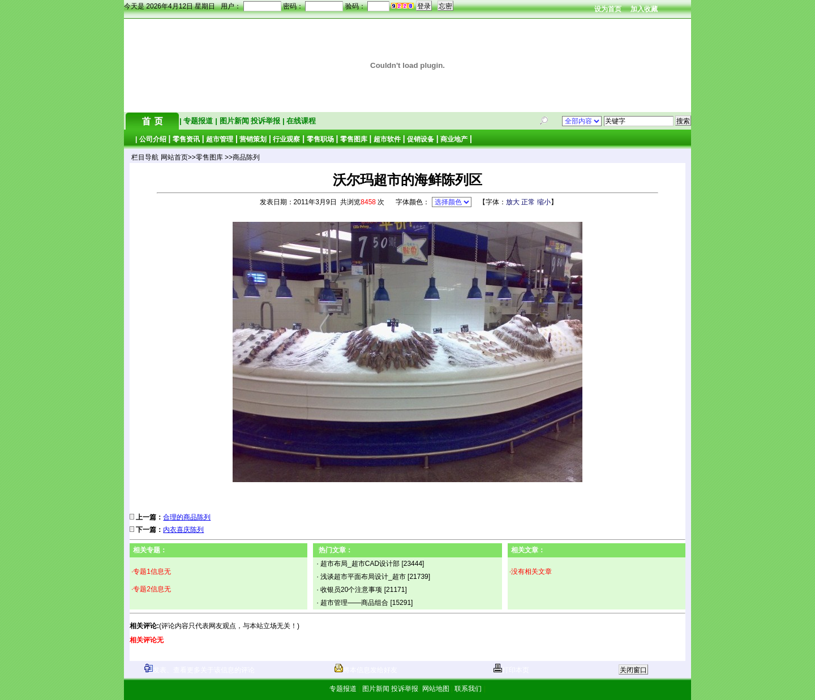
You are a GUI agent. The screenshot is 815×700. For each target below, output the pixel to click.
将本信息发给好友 (365, 670)
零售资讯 (186, 139)
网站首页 (174, 157)
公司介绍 (152, 139)
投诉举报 (266, 121)
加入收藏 (644, 9)
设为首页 (607, 9)
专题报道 (198, 121)
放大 (513, 202)
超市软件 (387, 139)
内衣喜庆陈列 (183, 530)
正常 (528, 202)
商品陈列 (246, 157)
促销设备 (420, 139)
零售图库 (353, 139)
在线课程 (300, 121)
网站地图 (435, 689)
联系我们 (468, 689)
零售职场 (320, 139)
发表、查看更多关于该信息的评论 (199, 670)
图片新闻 (234, 121)
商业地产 (453, 139)
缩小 (544, 202)
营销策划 (253, 139)
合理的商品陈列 (187, 517)
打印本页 (511, 670)
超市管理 (219, 139)
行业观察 (286, 139)
